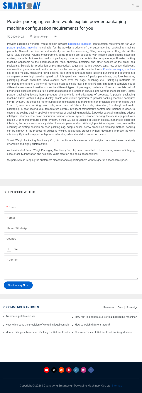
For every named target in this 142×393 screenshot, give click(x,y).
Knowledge (131, 307)
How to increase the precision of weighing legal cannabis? (38, 324)
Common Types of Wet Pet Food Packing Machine (103, 332)
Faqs (120, 307)
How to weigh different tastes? (92, 324)
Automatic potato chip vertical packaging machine (20, 316)
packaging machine (79, 43)
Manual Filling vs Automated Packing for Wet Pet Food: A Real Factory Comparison (38, 332)
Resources (109, 307)
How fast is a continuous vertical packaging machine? (106, 316)
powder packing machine (22, 47)
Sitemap (116, 385)
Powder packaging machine (119, 69)
